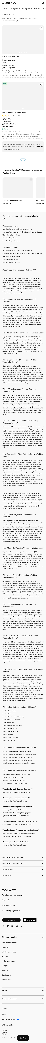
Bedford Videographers (10, 737)
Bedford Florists (8, 734)
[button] (41, 28)
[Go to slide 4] (25, 52)
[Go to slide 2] (21, 52)
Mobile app (6, 980)
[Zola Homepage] (10, 3)
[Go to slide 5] (26, 52)
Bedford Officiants (9, 714)
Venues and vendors (9, 943)
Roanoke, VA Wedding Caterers (13, 777)
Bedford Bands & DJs (10, 728)
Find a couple (8, 905)
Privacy (4, 1008)
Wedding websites (9, 952)
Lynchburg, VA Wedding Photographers (16, 816)
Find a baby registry (11, 911)
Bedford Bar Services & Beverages (14, 717)
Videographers (27, 9)
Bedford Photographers (10, 740)
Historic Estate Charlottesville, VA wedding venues (19, 754)
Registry (5, 957)
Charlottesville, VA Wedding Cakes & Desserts (18, 824)
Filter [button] (23, 1038)
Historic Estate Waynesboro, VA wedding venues (19, 763)
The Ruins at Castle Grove (11, 235)
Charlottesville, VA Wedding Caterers (15, 783)
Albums (5, 970)
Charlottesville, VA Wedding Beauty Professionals (19, 833)
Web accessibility (7, 1025)
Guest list (5, 947)
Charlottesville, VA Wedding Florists (14, 845)
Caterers (37, 9)
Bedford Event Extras (9, 711)
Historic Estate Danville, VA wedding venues (17, 757)
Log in (5, 900)
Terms (4, 1014)
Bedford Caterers (8, 722)
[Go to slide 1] (19, 52)
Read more (39, 146)
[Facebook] (4, 927)
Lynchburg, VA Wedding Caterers (14, 780)
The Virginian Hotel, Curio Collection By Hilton (18, 229)
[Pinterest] (9, 927)
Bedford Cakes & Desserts (11, 720)
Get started (11, 920)
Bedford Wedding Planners (11, 731)
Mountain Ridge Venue (10, 238)
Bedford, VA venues (8, 14)
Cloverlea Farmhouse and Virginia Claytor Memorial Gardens (22, 232)
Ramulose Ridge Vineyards (11, 241)
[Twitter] (13, 927)
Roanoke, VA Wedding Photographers (15, 810)
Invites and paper (8, 961)
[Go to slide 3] (23, 52)
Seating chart (7, 975)
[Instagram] (18, 927)
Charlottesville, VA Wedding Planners (15, 801)
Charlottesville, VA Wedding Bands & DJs (16, 792)
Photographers (15, 9)
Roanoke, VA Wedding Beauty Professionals (17, 836)
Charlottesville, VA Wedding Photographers (17, 813)
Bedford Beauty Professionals (12, 725)
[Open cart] (43, 3)
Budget (4, 966)
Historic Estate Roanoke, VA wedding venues (17, 751)
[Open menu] (3, 3)
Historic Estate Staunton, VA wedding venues (17, 760)
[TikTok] (23, 927)
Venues (5, 9)
